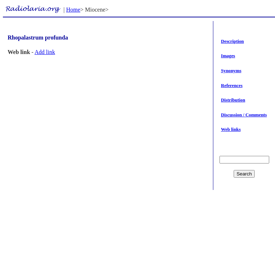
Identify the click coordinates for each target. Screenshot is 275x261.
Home (73, 10)
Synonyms (231, 70)
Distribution (233, 100)
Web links (231, 129)
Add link (44, 52)
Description (232, 41)
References (231, 85)
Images (228, 55)
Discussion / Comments (244, 114)
